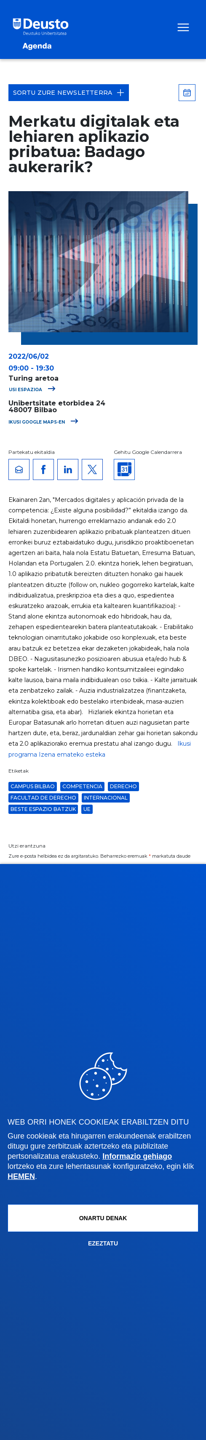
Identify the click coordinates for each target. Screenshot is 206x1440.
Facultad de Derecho (43, 798)
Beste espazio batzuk (43, 809)
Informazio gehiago (137, 1156)
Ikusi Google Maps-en (43, 422)
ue (87, 809)
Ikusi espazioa (30, 389)
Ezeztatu (103, 1243)
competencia (82, 786)
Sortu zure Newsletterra (69, 92)
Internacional (106, 798)
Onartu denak (103, 1218)
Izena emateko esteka (72, 754)
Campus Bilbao (33, 786)
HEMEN (21, 1176)
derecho (123, 786)
